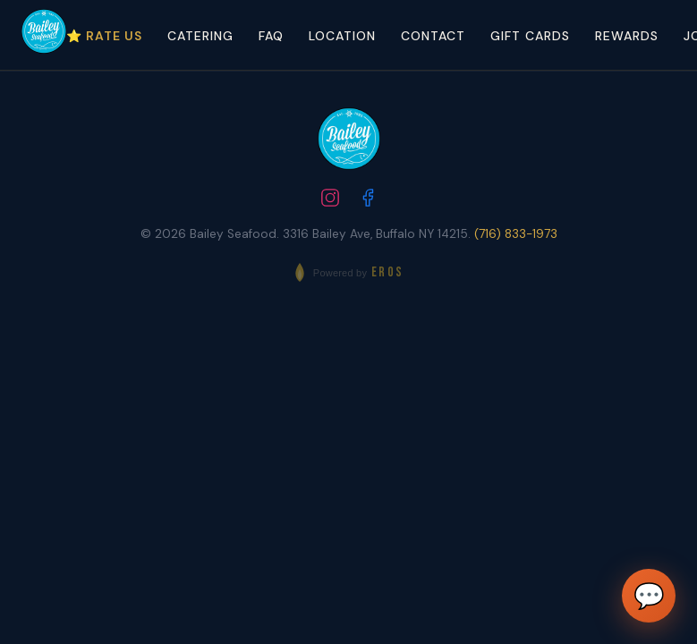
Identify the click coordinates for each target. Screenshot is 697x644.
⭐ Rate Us (104, 36)
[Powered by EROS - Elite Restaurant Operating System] (348, 272)
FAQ (271, 36)
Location (342, 36)
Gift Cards (530, 36)
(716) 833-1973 (515, 234)
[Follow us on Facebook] (368, 200)
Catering (200, 36)
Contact (433, 36)
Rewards (627, 36)
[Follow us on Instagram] (330, 200)
